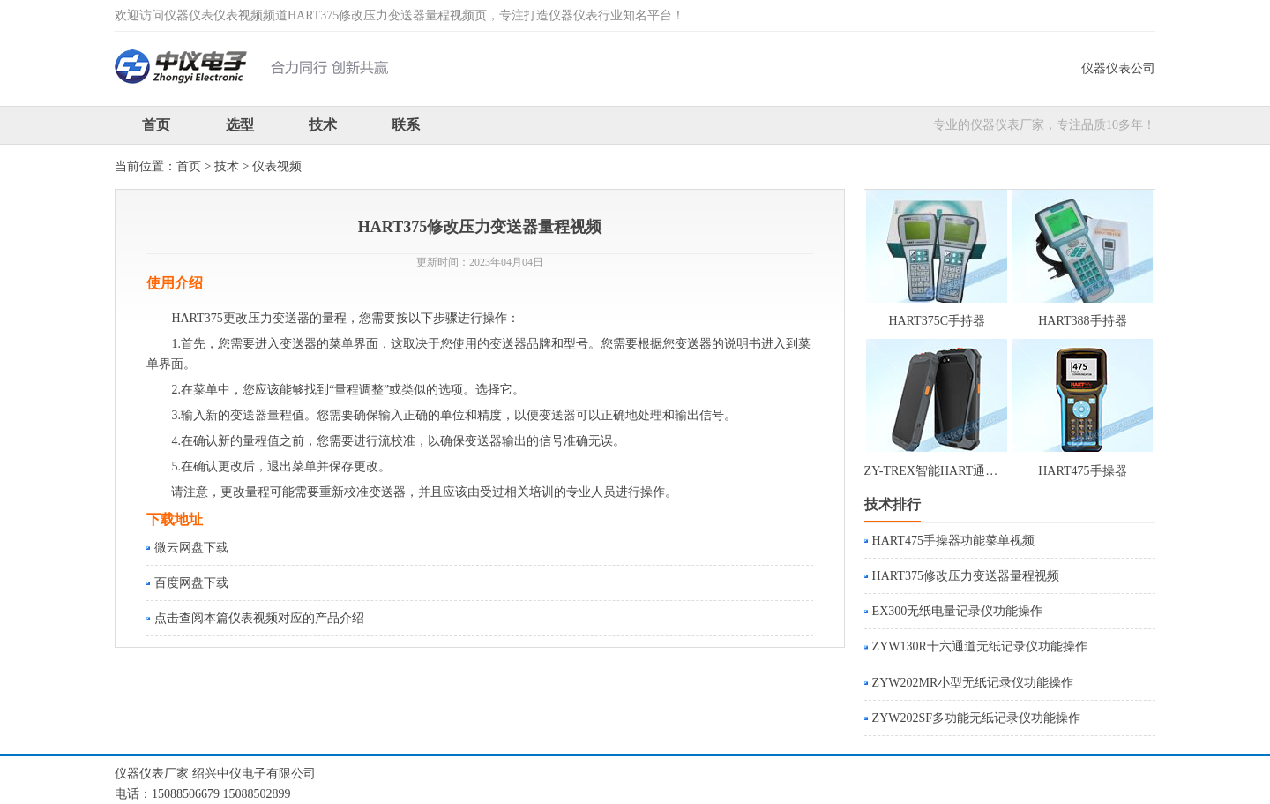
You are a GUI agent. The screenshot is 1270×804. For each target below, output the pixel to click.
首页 (156, 124)
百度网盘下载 (191, 583)
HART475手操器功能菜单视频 (953, 540)
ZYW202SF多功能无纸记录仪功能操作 (976, 718)
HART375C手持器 (936, 320)
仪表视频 (277, 166)
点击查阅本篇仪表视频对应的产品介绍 (259, 618)
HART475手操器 (1082, 470)
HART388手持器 (1082, 320)
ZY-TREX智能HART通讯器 (937, 470)
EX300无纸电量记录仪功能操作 (957, 611)
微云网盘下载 (191, 547)
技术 (323, 124)
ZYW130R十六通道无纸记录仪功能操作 (979, 646)
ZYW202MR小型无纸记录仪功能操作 (973, 682)
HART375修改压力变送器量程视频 (965, 575)
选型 (240, 124)
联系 (406, 124)
